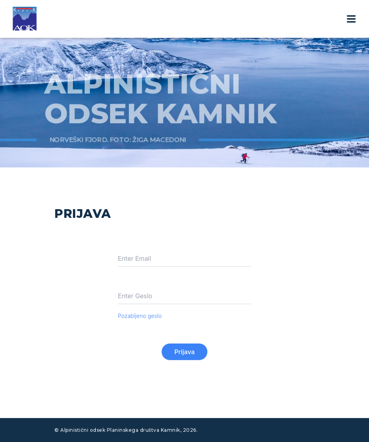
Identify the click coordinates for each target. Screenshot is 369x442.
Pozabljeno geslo (140, 315)
